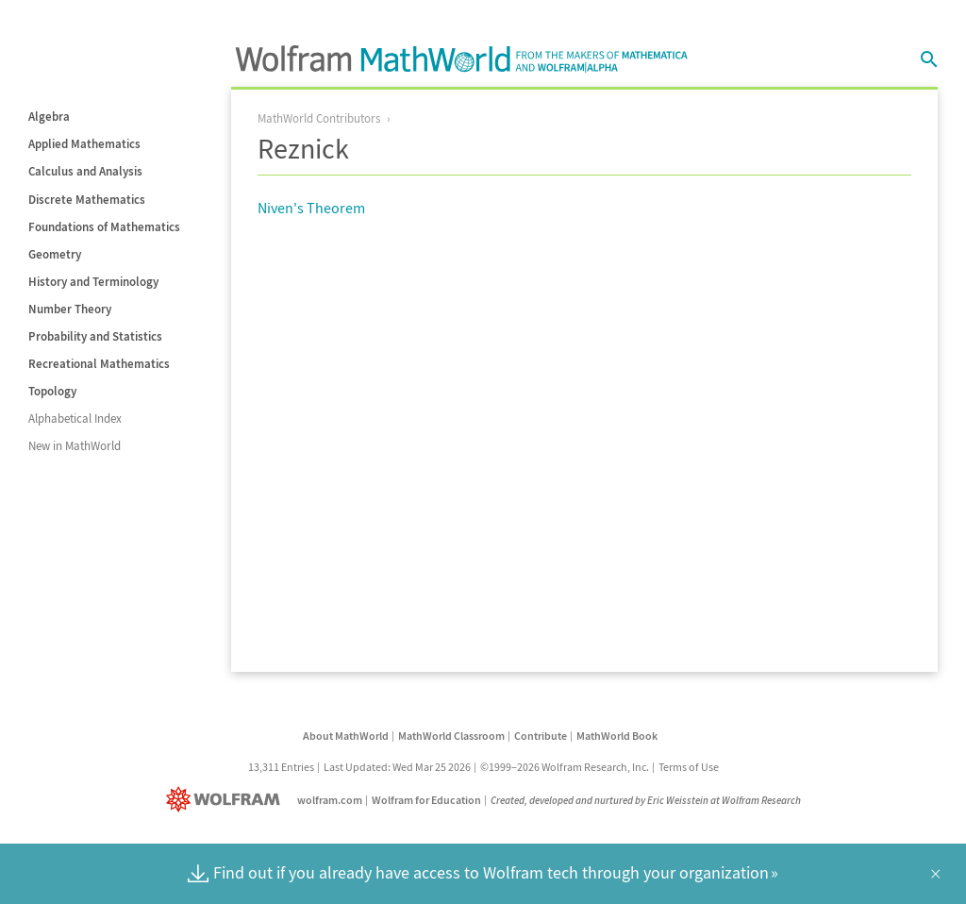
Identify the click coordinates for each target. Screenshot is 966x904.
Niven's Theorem (311, 207)
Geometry (54, 254)
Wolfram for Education (426, 800)
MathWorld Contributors (319, 118)
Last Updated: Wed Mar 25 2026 (397, 767)
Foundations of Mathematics (104, 227)
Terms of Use (688, 767)
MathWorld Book (617, 735)
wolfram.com (329, 800)
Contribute (540, 735)
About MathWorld (346, 735)
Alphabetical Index (75, 418)
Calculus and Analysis (85, 171)
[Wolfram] (227, 800)
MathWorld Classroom (451, 735)
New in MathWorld (74, 446)
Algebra (49, 117)
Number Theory (69, 309)
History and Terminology (93, 282)
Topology (52, 391)
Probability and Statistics (95, 336)
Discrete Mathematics (86, 200)
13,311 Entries (281, 767)
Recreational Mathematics (99, 364)
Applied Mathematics (84, 144)
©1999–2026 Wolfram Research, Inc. (564, 767)
